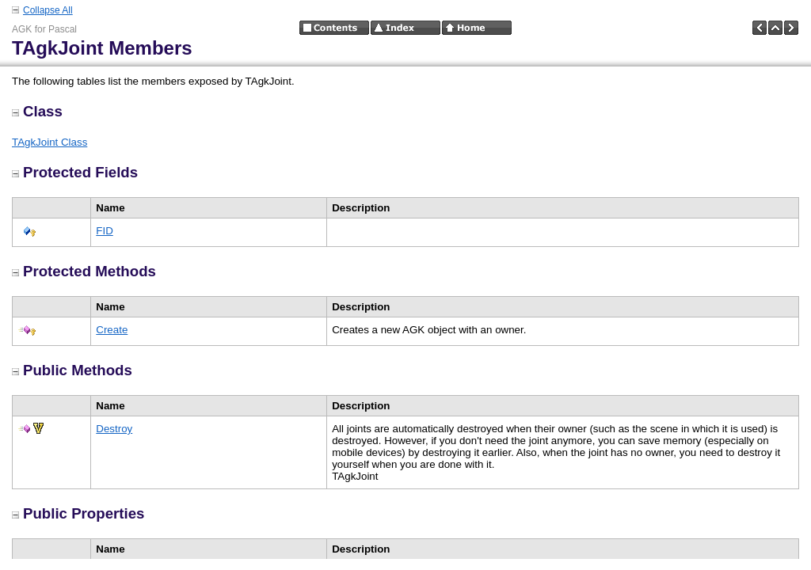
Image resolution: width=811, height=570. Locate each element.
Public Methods (72, 370)
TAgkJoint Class (49, 142)
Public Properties (78, 513)
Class (37, 111)
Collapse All (48, 10)
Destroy (114, 429)
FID (104, 231)
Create (112, 330)
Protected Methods (84, 271)
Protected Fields (75, 172)
